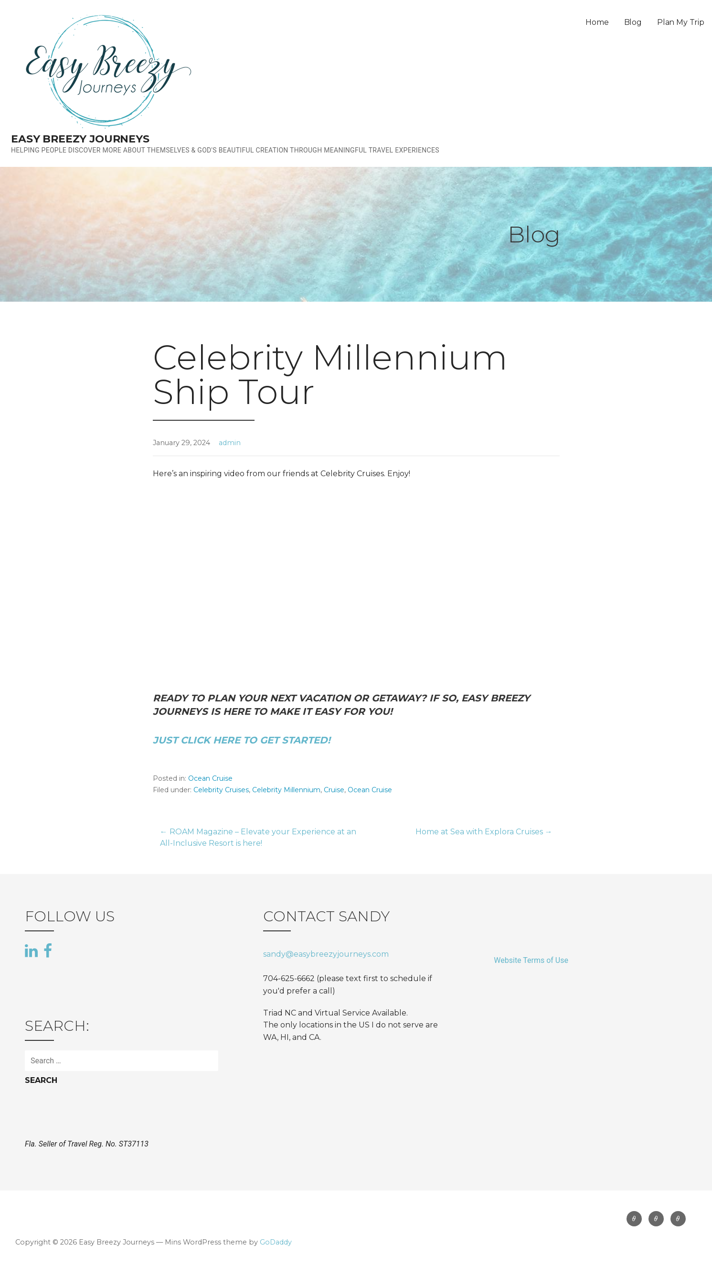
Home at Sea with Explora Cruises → (484, 831)
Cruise (334, 790)
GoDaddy (276, 1242)
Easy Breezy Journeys (80, 138)
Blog (633, 22)
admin (230, 442)
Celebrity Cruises (221, 790)
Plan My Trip (680, 22)
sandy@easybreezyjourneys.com (326, 954)
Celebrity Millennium (286, 790)
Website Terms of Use (531, 960)
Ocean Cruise (210, 778)
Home (596, 22)
